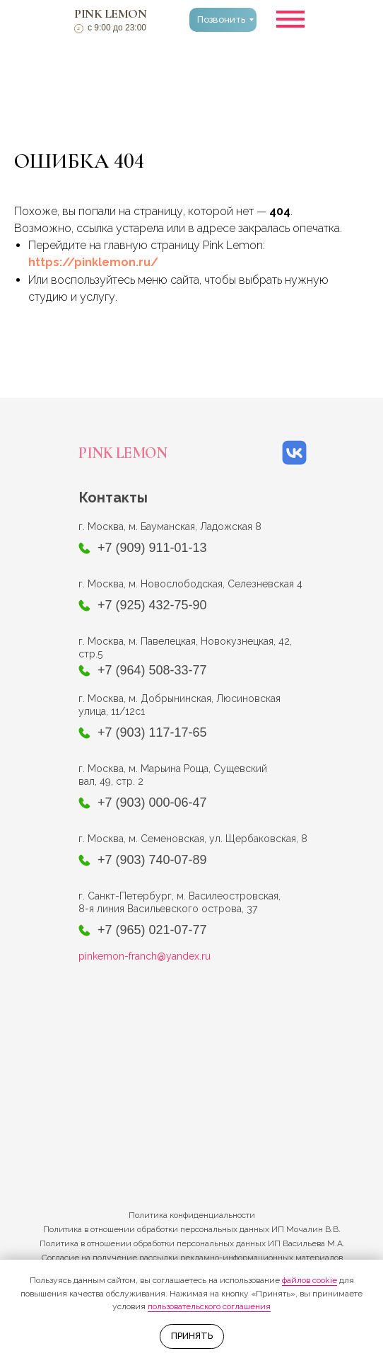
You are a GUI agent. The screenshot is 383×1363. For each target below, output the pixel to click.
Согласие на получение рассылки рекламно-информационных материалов (192, 1258)
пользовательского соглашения (209, 1306)
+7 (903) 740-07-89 (152, 860)
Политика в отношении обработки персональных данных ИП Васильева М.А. (192, 1243)
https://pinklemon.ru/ (93, 262)
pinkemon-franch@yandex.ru (144, 956)
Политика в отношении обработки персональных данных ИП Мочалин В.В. (192, 1229)
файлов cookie (309, 1280)
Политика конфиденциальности (192, 1215)
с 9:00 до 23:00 (117, 28)
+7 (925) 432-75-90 (152, 605)
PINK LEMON (110, 13)
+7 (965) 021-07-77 (152, 930)
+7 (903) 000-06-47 (152, 802)
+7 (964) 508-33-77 (152, 670)
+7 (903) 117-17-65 (152, 732)
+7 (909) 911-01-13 (152, 548)
